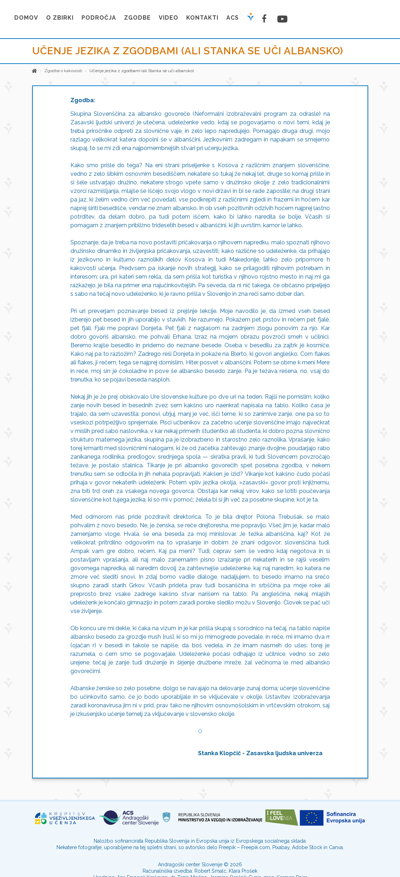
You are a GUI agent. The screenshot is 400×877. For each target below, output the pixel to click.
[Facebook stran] (265, 19)
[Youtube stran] (281, 19)
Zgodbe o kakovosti (63, 70)
